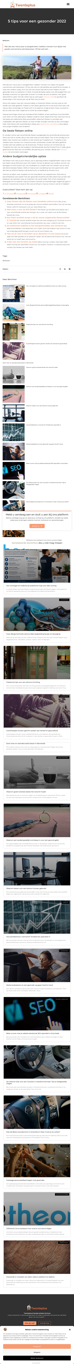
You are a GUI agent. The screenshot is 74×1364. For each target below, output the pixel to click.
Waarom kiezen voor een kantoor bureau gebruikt (42, 406)
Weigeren (37, 1352)
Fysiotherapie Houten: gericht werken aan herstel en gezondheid (46, 344)
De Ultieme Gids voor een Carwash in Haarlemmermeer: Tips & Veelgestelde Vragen (36, 1083)
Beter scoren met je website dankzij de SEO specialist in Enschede (47, 463)
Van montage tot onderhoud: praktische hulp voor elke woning (46, 286)
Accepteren (37, 1346)
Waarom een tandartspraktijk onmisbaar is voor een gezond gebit (47, 387)
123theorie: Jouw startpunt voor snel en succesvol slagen (29, 1229)
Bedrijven (6, 41)
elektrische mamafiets (49, 124)
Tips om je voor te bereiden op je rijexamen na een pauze (34, 234)
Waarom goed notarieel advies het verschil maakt (42, 367)
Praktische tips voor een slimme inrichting (39, 324)
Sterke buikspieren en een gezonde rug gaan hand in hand (44, 444)
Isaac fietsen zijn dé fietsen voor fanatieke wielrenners (32, 202)
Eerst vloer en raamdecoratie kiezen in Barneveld (18, 363)
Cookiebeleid (36, 1363)
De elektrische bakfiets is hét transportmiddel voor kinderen (35, 226)
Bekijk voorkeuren (37, 1358)
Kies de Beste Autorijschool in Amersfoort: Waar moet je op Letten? (47, 502)
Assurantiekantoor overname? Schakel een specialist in (43, 425)
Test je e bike (49, 97)
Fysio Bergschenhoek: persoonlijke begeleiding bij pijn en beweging (47, 305)
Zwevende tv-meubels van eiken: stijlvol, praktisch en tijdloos (30, 1277)
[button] (70, 1330)
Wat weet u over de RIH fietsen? (22, 210)
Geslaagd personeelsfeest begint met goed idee (25, 1181)
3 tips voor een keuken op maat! (22, 242)
